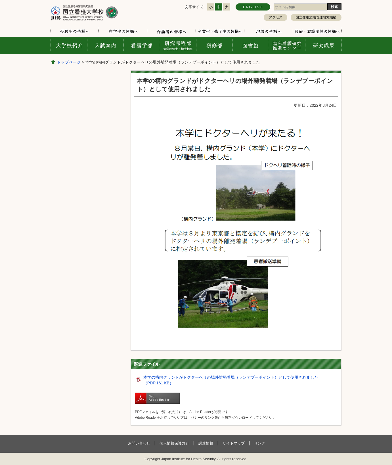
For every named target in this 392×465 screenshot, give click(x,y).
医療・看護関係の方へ (317, 31)
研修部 (214, 45)
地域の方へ (268, 31)
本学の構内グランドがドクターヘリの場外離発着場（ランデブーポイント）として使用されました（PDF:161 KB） (230, 380)
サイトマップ (234, 443)
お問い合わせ (139, 443)
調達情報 (205, 443)
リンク (259, 443)
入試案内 (105, 45)
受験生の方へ (75, 31)
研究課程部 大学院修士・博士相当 (178, 45)
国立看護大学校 (84, 12)
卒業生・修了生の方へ (220, 31)
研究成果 (323, 45)
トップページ (69, 62)
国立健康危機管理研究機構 (315, 17)
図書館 (250, 45)
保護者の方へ (171, 31)
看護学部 (141, 45)
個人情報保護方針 (174, 443)
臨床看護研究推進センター (287, 45)
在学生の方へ (122, 31)
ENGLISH (253, 7)
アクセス (275, 17)
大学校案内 (69, 45)
